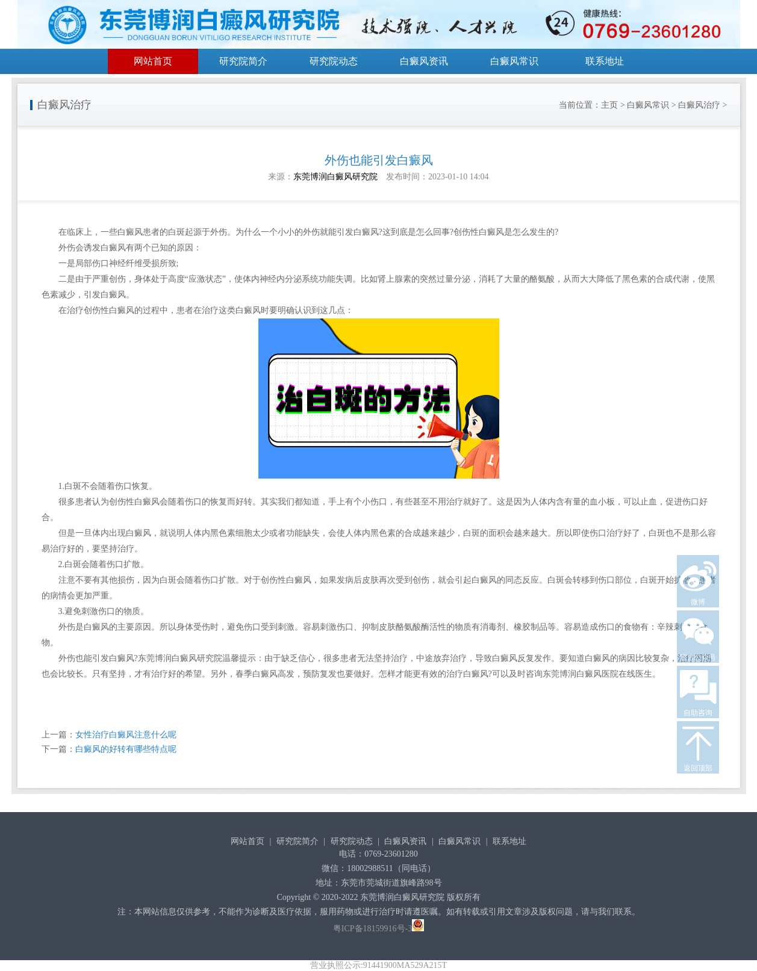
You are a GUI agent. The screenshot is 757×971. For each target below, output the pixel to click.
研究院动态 (334, 61)
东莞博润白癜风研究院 (335, 176)
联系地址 (604, 61)
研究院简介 (243, 61)
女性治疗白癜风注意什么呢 (125, 734)
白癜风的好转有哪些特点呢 (125, 749)
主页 (609, 105)
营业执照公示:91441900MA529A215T (378, 965)
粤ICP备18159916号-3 (372, 928)
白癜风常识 (514, 61)
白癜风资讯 (424, 61)
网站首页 (153, 61)
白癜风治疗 (699, 105)
